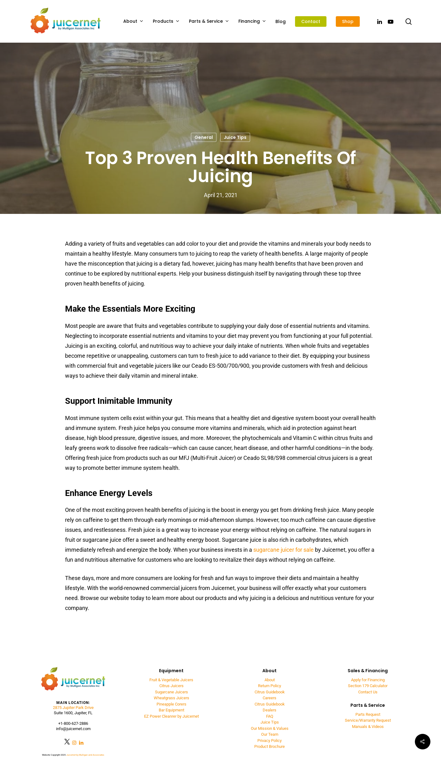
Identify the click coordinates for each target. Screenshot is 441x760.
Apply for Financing (368, 679)
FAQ (269, 716)
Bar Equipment (171, 710)
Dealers (269, 710)
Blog (280, 21)
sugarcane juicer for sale (283, 549)
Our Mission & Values (270, 728)
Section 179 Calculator (367, 685)
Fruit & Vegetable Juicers (171, 679)
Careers (269, 698)
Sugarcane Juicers (171, 692)
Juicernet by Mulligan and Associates (85, 755)
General (204, 137)
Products (166, 21)
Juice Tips (235, 137)
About (133, 21)
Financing (251, 21)
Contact (310, 21)
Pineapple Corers (171, 704)
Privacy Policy (269, 740)
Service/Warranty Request (368, 720)
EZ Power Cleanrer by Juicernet (171, 716)
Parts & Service (208, 21)
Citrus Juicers (171, 685)
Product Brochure (269, 746)
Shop (348, 21)
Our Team (269, 734)
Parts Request (367, 714)
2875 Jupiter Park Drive (73, 707)
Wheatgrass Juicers (171, 698)
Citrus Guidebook (270, 692)
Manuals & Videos (368, 726)
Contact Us (368, 692)
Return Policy (269, 685)
